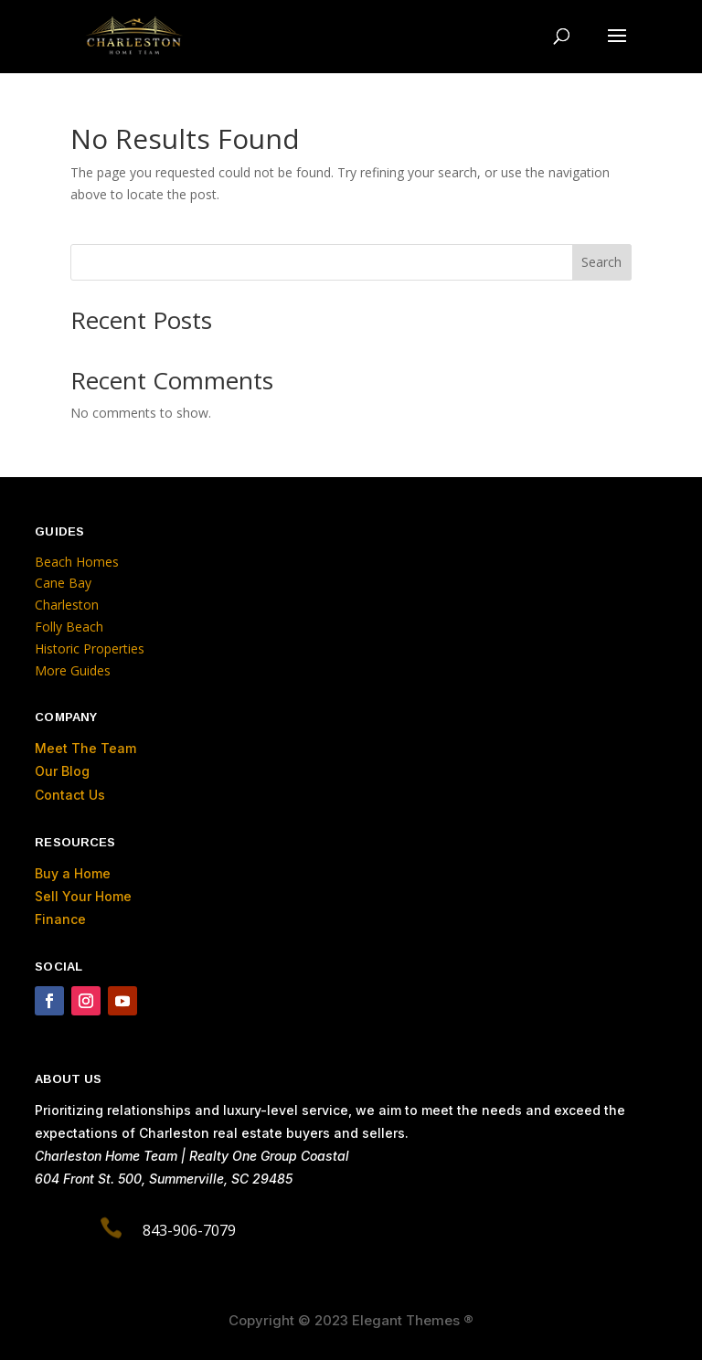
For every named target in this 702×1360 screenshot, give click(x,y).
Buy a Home (73, 873)
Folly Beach (69, 626)
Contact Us (70, 794)
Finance (60, 919)
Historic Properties (89, 648)
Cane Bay (63, 582)
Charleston (67, 604)
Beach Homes (77, 561)
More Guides (74, 670)
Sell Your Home (83, 896)
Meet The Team (85, 748)
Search (601, 262)
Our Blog (62, 771)
